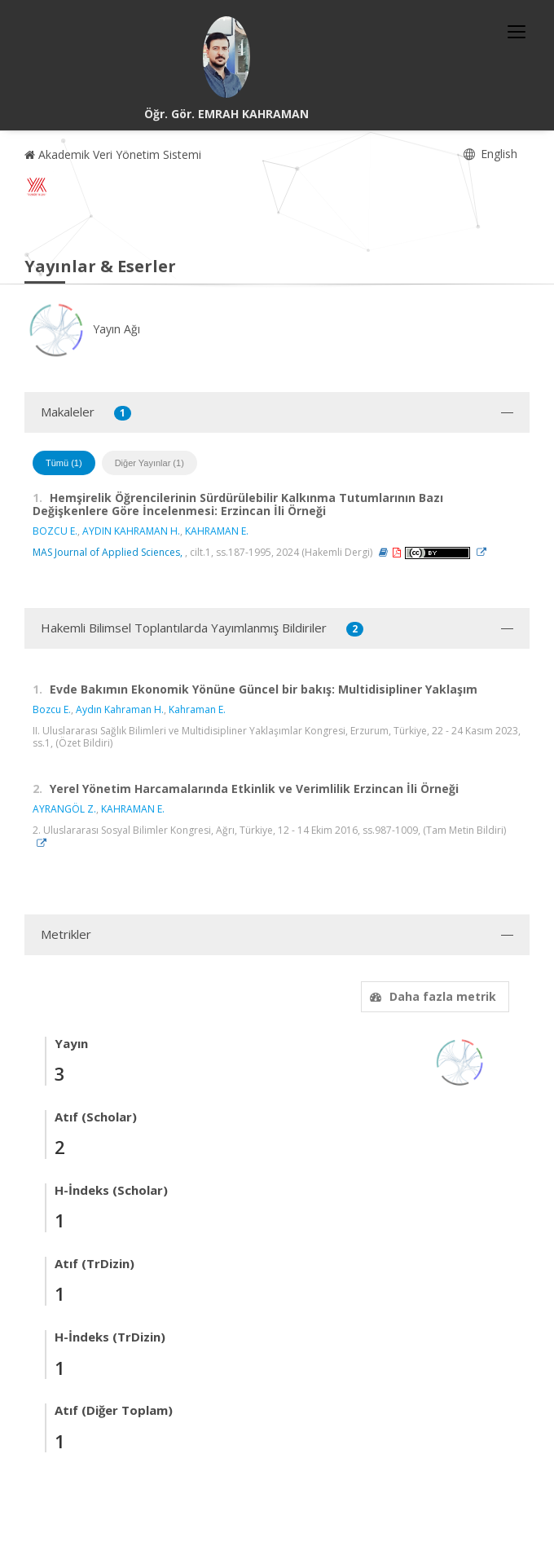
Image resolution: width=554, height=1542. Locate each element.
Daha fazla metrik (431, 996)
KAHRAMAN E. (216, 531)
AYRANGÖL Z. (64, 809)
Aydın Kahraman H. (120, 709)
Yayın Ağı (82, 329)
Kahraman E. (197, 709)
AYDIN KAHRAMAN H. (131, 531)
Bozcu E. (52, 709)
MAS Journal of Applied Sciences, (107, 552)
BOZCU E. (55, 531)
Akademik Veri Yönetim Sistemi (112, 154)
